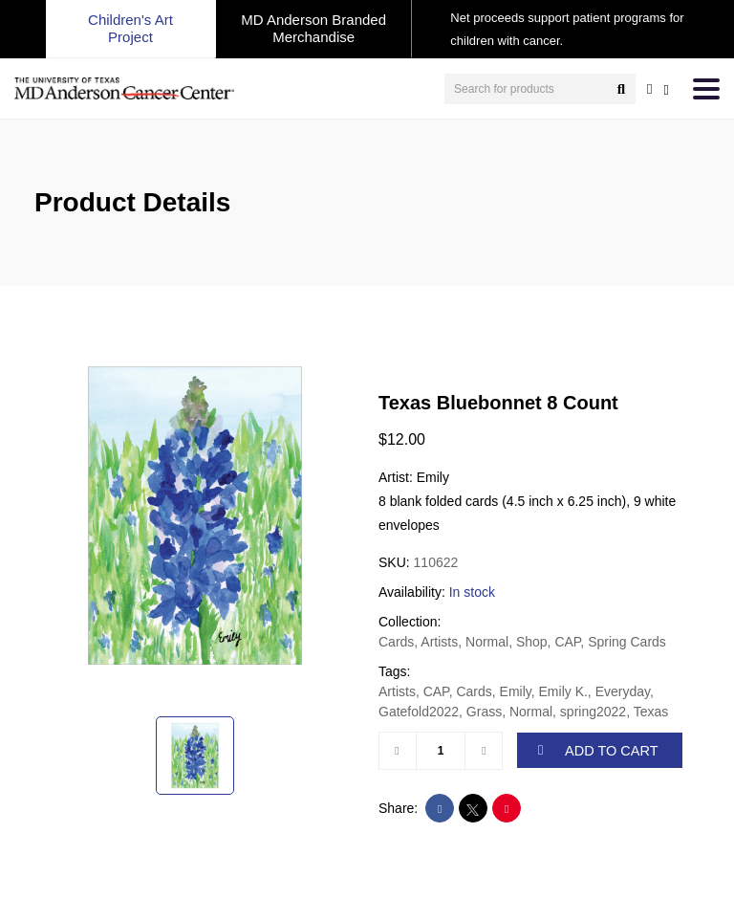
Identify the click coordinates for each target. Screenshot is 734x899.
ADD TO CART (598, 749)
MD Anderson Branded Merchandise (313, 28)
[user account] (649, 89)
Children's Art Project (130, 28)
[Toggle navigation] (706, 88)
